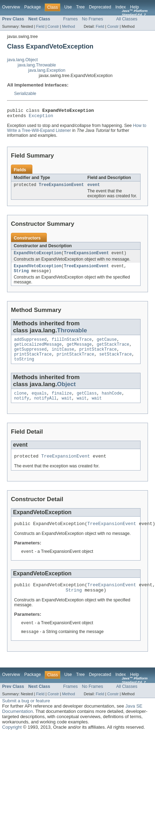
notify (21, 408)
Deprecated (100, 7)
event (93, 187)
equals (39, 402)
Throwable (72, 335)
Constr (53, 26)
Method (68, 26)
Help (134, 7)
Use (68, 7)
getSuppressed (30, 356)
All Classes (126, 19)
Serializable (25, 93)
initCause (63, 356)
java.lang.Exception (46, 70)
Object (66, 392)
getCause (107, 345)
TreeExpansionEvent (61, 187)
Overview (11, 7)
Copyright (12, 742)
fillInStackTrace (72, 345)
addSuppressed (30, 345)
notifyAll (45, 408)
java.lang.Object (22, 59)
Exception (41, 117)
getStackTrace (113, 350)
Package (32, 7)
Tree (80, 7)
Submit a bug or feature (26, 715)
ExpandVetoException (37, 256)
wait (67, 408)
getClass (87, 402)
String (21, 276)
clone (20, 402)
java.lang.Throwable (37, 65)
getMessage (79, 350)
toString (24, 367)
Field (40, 26)
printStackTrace (98, 356)
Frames (70, 19)
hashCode (112, 402)
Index (120, 7)
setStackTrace (115, 362)
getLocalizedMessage (38, 350)
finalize (62, 402)
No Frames (92, 19)
